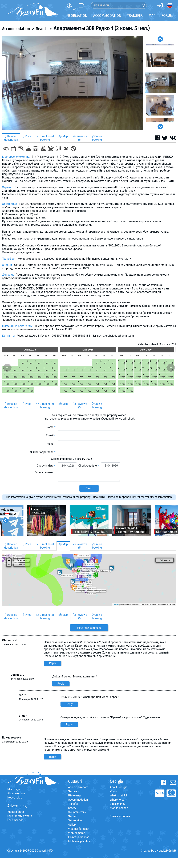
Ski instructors (77, 812)
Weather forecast (78, 828)
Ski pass (73, 791)
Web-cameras (76, 833)
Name (50, 427)
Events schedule (120, 816)
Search (41, 28)
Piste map (74, 795)
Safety (72, 808)
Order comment (45, 472)
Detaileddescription (11, 138)
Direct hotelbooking (45, 138)
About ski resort (78, 787)
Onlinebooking (97, 138)
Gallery (72, 824)
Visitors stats (15, 811)
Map (152, 15)
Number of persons (42, 452)
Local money (117, 803)
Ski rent (72, 816)
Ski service (75, 820)
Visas (113, 791)
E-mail (50, 435)
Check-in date (46, 465)
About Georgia (118, 787)
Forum (167, 15)
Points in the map (78, 837)
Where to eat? (118, 799)
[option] (72, 83)
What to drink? (118, 795)
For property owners (19, 816)
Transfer (73, 803)
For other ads (15, 820)
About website (16, 793)
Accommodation (16, 28)
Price (27, 136)
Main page (13, 789)
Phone (50, 443)
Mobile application (79, 841)
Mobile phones (119, 808)
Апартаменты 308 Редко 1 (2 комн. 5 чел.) (101, 28)
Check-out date (88, 465)
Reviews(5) (80, 138)
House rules (14, 797)
